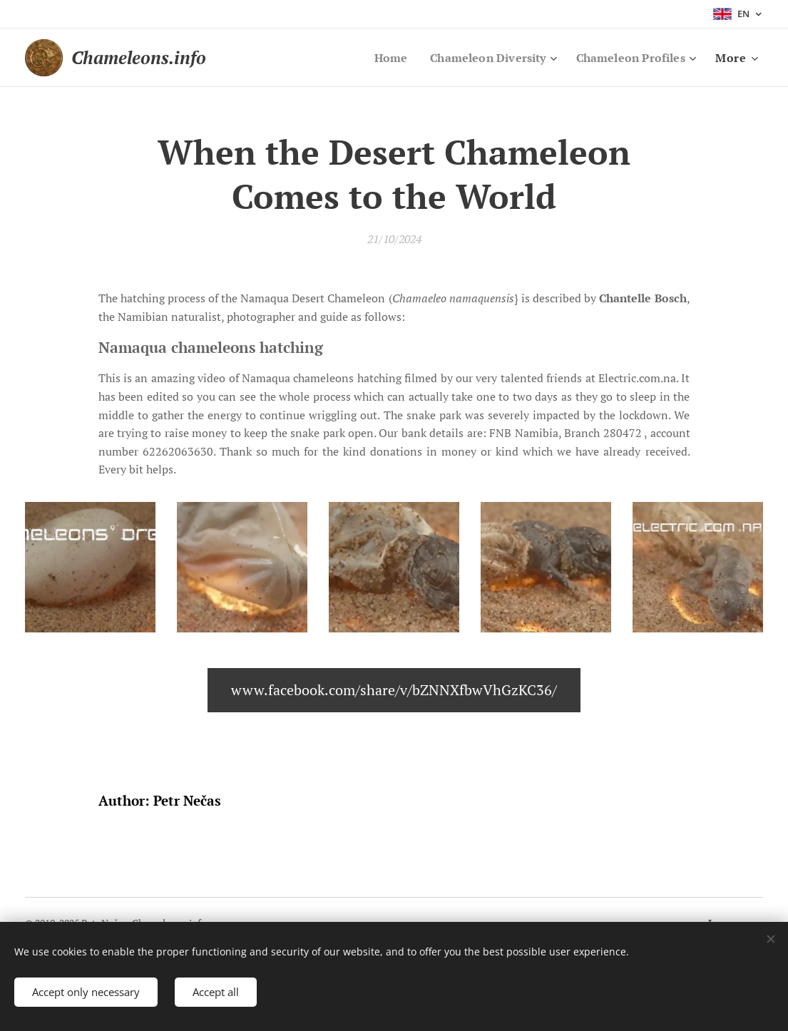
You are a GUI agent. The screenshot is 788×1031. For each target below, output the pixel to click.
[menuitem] (377, 58)
